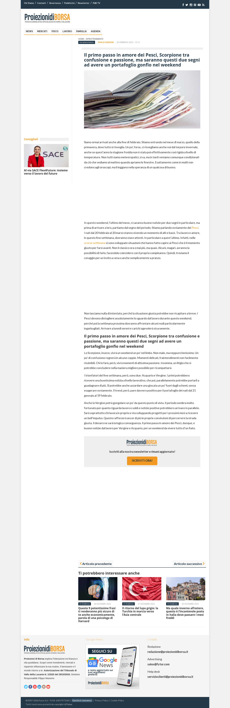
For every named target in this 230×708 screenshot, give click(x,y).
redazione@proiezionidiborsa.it (167, 651)
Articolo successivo (188, 564)
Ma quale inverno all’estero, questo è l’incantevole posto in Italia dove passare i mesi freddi (185, 613)
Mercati (42, 31)
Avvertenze (55, 3)
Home (81, 39)
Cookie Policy (117, 700)
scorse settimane (94, 243)
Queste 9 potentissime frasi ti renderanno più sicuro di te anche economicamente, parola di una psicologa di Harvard (96, 614)
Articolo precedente (97, 564)
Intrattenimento (94, 39)
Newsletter (83, 3)
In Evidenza (85, 603)
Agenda (95, 31)
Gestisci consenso (82, 700)
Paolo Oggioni (106, 42)
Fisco (55, 31)
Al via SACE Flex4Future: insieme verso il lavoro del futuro (46, 171)
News (29, 31)
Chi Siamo (29, 3)
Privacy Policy (101, 700)
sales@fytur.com (158, 664)
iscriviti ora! (142, 460)
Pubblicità (69, 3)
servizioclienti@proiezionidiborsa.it (170, 676)
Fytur (69, 704)
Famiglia (81, 31)
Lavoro (67, 31)
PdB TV (96, 3)
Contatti (41, 3)
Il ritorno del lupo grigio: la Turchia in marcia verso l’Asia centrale (140, 611)
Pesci (195, 227)
